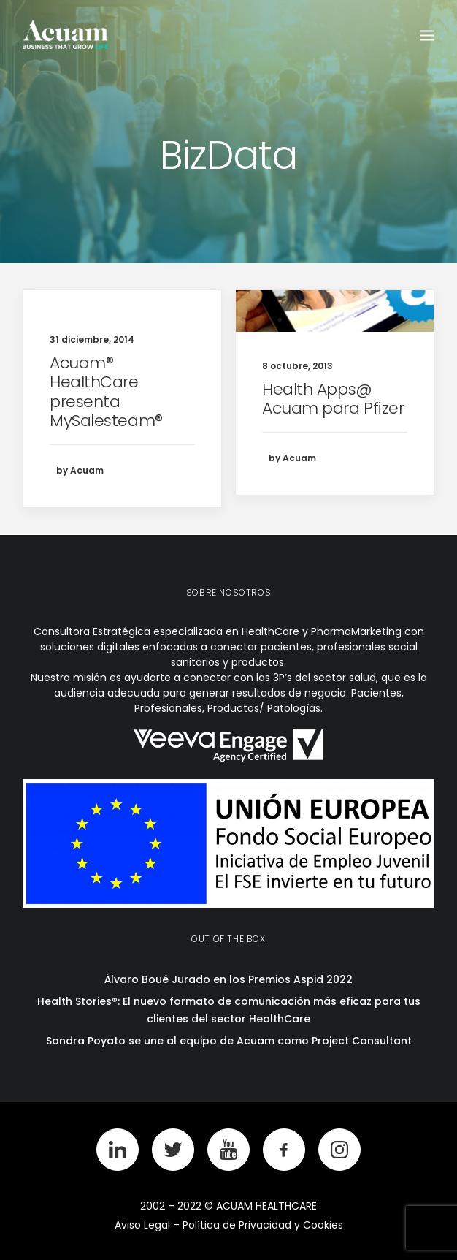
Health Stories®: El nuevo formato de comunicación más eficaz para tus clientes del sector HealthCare (228, 1010)
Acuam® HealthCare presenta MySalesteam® (106, 392)
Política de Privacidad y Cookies (263, 1225)
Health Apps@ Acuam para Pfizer (333, 399)
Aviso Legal (142, 1225)
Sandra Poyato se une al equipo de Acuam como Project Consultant (229, 1040)
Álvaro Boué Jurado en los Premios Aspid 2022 (228, 979)
